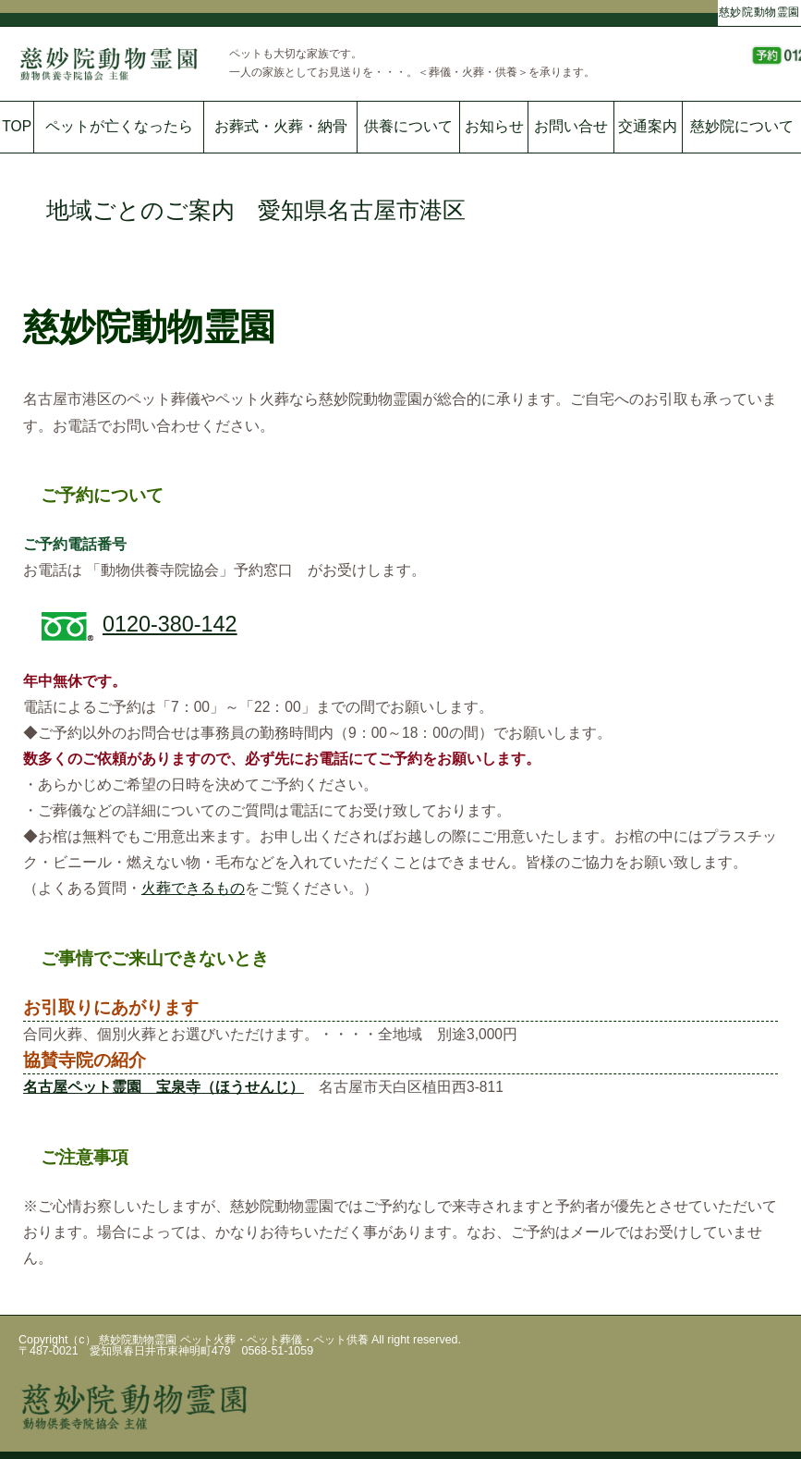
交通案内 (647, 126)
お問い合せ (571, 126)
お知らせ (494, 126)
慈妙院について (742, 126)
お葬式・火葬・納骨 (280, 126)
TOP (16, 126)
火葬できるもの (193, 888)
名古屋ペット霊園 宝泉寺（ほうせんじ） (163, 1087)
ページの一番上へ (755, 1426)
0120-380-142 (170, 624)
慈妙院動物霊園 (759, 10)
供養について (408, 126)
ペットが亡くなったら (119, 126)
